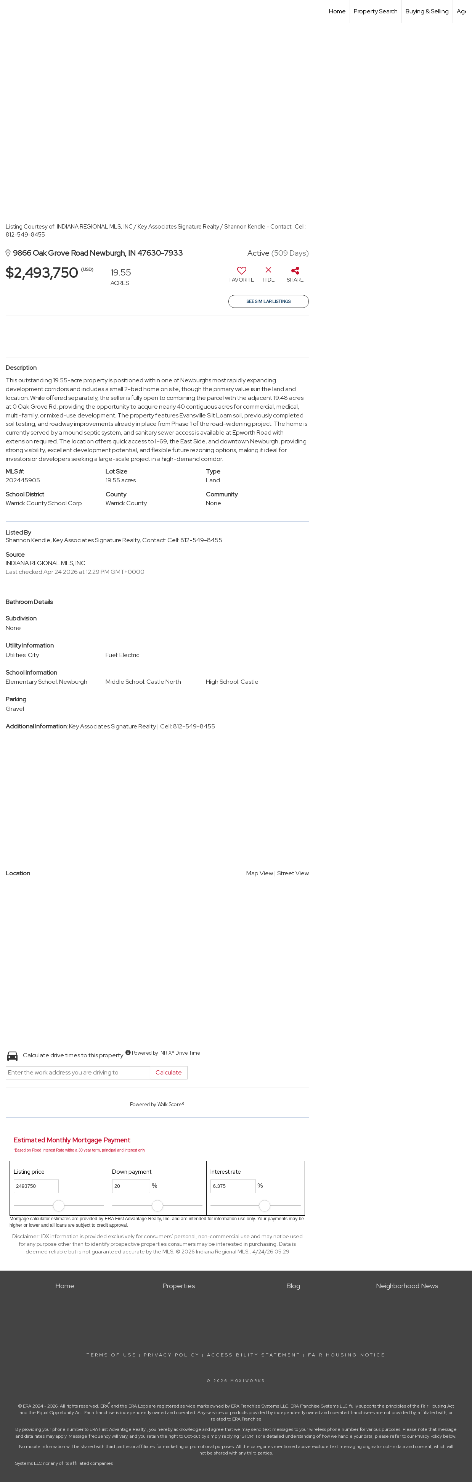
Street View (293, 873)
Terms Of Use (111, 1355)
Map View (259, 873)
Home (337, 11)
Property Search (376, 11)
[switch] (241, 277)
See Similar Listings (269, 301)
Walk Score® (171, 1104)
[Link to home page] (10, 11)
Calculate (169, 1072)
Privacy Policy (172, 1355)
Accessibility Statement (254, 1355)
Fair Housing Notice (346, 1355)
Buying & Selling (427, 11)
